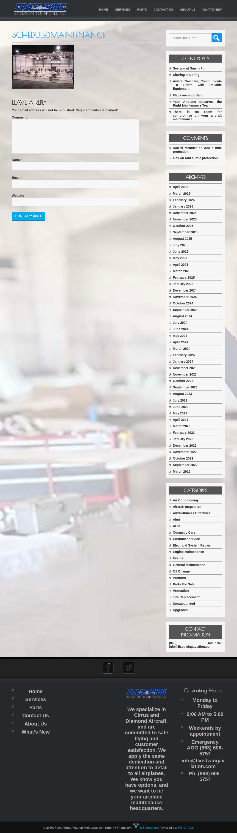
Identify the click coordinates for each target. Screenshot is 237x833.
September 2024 (187, 310)
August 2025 (184, 238)
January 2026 (185, 206)
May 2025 (182, 258)
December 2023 (186, 368)
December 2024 (186, 290)
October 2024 (185, 303)
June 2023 (182, 407)
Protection (183, 591)
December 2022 (186, 445)
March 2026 (183, 193)
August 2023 (184, 394)
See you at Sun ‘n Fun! (192, 68)
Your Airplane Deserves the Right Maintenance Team (198, 103)
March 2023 (183, 426)
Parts (142, 9)
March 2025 (183, 271)
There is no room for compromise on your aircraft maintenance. (198, 115)
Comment (19, 117)
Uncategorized (186, 603)
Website (18, 201)
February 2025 (186, 277)
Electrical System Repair (193, 545)
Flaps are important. (190, 95)
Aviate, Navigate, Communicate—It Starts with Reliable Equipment (198, 84)
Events (180, 558)
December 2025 (186, 213)
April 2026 (182, 187)
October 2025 (185, 226)
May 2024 (182, 336)
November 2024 (187, 297)
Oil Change (183, 571)
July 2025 (182, 245)
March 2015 (183, 471)
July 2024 (182, 322)
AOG (178, 526)
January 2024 (185, 361)
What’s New (212, 9)
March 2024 (183, 348)
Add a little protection (203, 158)
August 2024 (184, 316)
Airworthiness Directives (193, 513)
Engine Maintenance (190, 552)
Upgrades (182, 610)
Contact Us (163, 9)
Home (103, 9)
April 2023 (182, 420)
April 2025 (182, 264)
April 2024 (182, 342)
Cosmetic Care (186, 532)
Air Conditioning (187, 500)
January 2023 (185, 439)
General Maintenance (191, 565)
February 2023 (186, 432)
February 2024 (186, 355)
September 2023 (187, 387)
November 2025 (187, 219)
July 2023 (182, 400)
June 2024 (182, 329)
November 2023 (187, 374)
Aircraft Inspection (189, 507)
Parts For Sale (185, 584)
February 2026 (186, 200)
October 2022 (185, 458)
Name (16, 165)
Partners (181, 578)
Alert (178, 519)
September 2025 (187, 232)
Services (122, 9)
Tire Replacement (188, 597)
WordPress (186, 827)
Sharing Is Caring (188, 75)
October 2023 (185, 381)
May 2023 (182, 413)
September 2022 (187, 465)
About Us (187, 9)
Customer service (188, 539)
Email (16, 183)
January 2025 (185, 284)
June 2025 (182, 251)
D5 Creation (145, 827)
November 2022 (187, 452)
